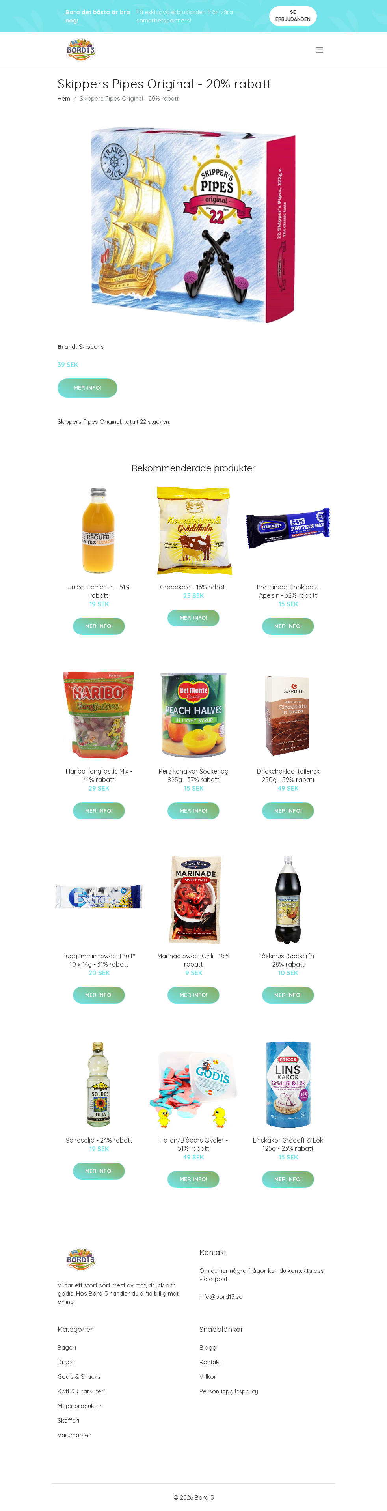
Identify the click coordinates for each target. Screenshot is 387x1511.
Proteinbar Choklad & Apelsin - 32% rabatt (288, 591)
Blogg (207, 1347)
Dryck (66, 1362)
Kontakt (210, 1362)
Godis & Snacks (79, 1376)
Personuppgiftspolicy (228, 1391)
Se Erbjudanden (293, 15)
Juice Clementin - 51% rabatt (99, 591)
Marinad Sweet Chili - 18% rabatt (193, 960)
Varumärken (74, 1435)
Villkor (207, 1376)
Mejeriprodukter (80, 1406)
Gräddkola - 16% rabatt (193, 587)
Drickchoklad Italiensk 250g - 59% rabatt (288, 775)
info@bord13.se (220, 1296)
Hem (64, 98)
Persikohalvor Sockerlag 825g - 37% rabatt (194, 775)
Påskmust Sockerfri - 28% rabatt (288, 960)
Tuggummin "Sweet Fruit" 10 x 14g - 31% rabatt (99, 960)
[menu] (320, 50)
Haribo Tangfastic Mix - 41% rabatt (99, 775)
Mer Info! (87, 387)
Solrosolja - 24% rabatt (99, 1140)
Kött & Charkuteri (81, 1391)
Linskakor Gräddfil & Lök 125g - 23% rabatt (288, 1144)
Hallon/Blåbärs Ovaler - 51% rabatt (193, 1144)
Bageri (67, 1347)
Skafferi (68, 1420)
